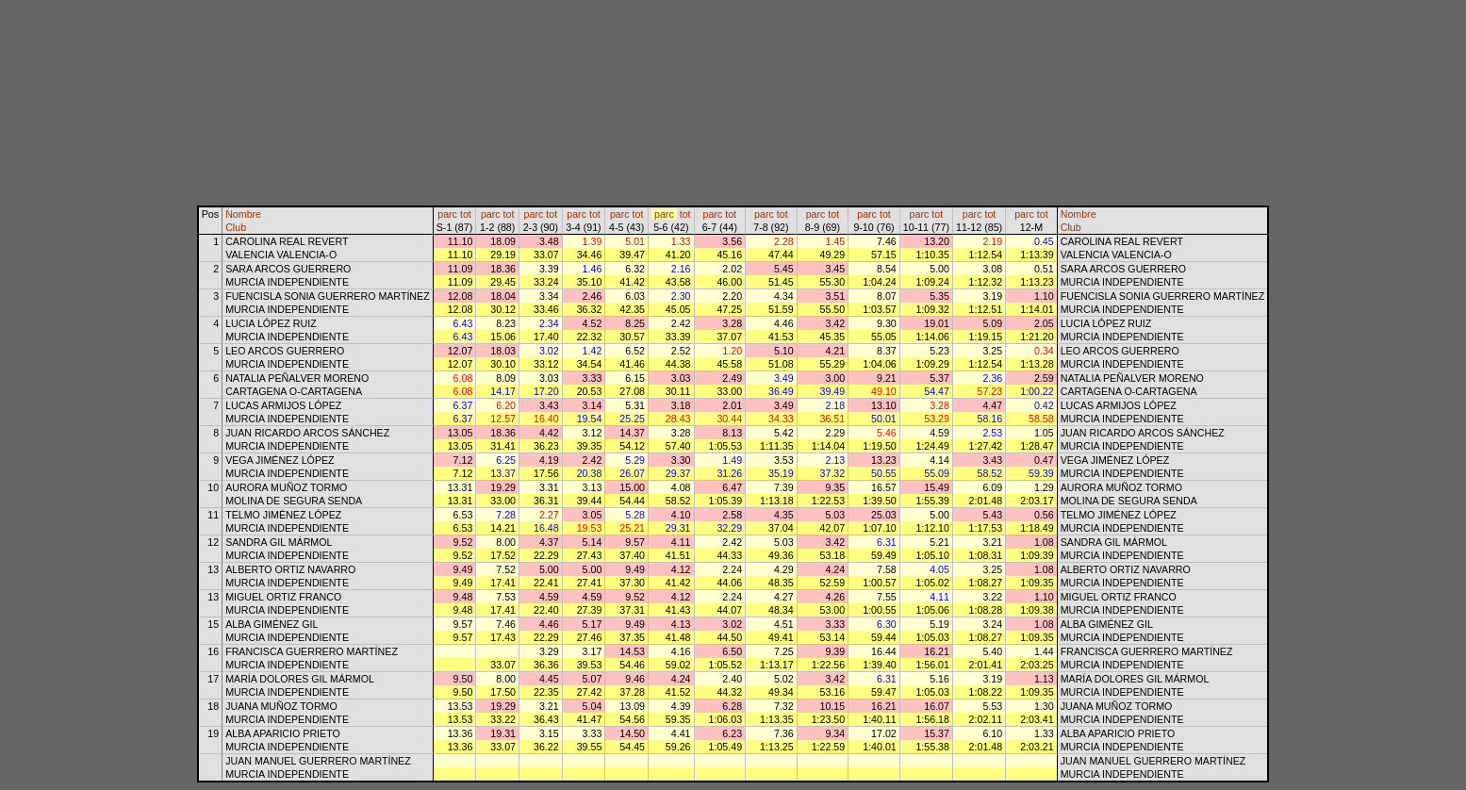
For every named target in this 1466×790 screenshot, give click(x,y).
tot (465, 214)
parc (447, 214)
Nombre (243, 214)
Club (235, 227)
